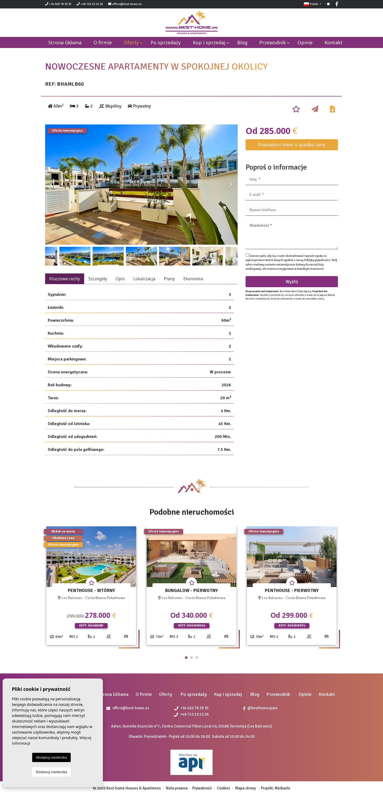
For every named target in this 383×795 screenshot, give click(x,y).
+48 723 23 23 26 (89, 4)
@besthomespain (260, 708)
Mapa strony (245, 788)
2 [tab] (191, 657)
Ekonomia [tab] (193, 279)
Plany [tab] (169, 279)
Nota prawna (177, 788)
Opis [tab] (120, 279)
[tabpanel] (91, 587)
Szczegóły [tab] (97, 279)
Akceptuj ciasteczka (51, 757)
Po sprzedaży (166, 42)
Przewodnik (272, 42)
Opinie (305, 42)
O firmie (102, 42)
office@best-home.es (127, 4)
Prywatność (202, 788)
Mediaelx (282, 788)
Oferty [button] (131, 42)
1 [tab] (186, 657)
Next (231, 184)
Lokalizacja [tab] (144, 279)
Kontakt (333, 42)
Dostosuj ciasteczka (51, 771)
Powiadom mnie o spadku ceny (291, 144)
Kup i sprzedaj (209, 42)
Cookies (223, 788)
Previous (51, 184)
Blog (242, 42)
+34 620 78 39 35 (58, 4)
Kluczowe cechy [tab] (64, 279)
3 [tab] (196, 657)
